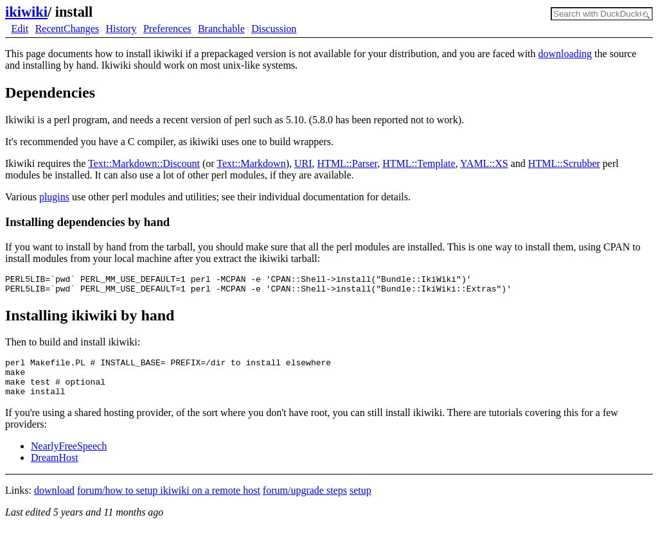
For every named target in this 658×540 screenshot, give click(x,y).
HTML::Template (419, 163)
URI (303, 163)
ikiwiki (26, 12)
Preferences (167, 28)
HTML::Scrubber (564, 163)
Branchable (221, 28)
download (54, 501)
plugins (54, 196)
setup (360, 501)
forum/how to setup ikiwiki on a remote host (168, 501)
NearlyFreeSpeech (69, 457)
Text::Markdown (251, 163)
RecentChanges (67, 28)
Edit (20, 28)
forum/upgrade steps (305, 501)
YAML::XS (484, 163)
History (121, 28)
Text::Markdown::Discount (144, 163)
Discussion (273, 28)
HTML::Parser (347, 163)
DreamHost (54, 469)
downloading (565, 53)
